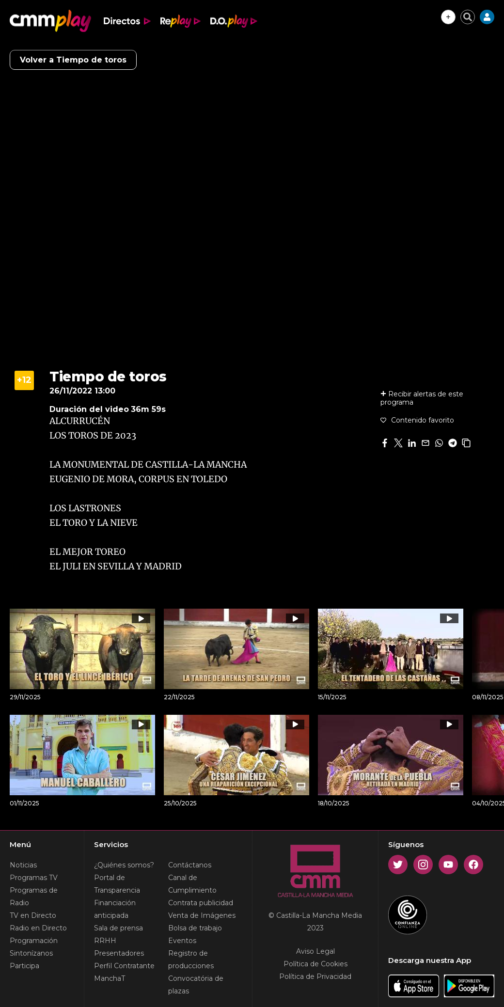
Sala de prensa (118, 928)
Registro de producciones (191, 959)
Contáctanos (189, 865)
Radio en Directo (38, 928)
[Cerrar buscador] (467, 17)
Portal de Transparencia (117, 884)
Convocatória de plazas (195, 984)
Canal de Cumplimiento (192, 884)
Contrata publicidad (200, 902)
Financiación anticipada (115, 909)
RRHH (105, 940)
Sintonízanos (31, 953)
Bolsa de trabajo (195, 928)
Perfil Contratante (124, 965)
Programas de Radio (34, 896)
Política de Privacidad (315, 976)
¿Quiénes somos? (124, 865)
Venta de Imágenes (202, 915)
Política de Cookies (315, 964)
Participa (24, 965)
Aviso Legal (315, 951)
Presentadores (119, 953)
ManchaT (109, 978)
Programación (34, 940)
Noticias (23, 865)
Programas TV (34, 877)
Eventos (182, 940)
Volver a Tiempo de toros (73, 59)
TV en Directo (33, 915)
